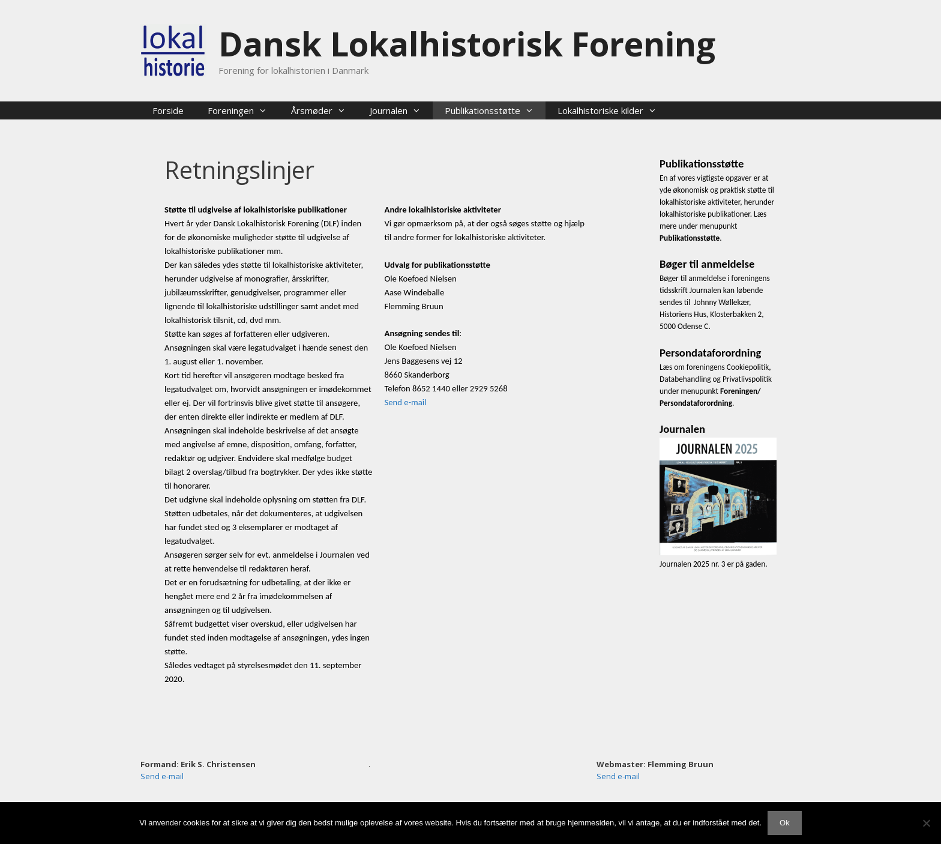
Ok (785, 822)
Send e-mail (406, 402)
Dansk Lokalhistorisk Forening (466, 43)
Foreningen (243, 110)
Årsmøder (324, 110)
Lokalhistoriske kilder (613, 110)
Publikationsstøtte (495, 110)
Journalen (401, 110)
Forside (168, 110)
